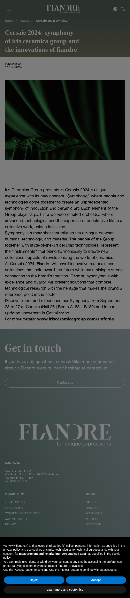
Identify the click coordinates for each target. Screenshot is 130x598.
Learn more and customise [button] (65, 589)
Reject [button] (34, 580)
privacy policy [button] (12, 549)
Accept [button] (96, 580)
